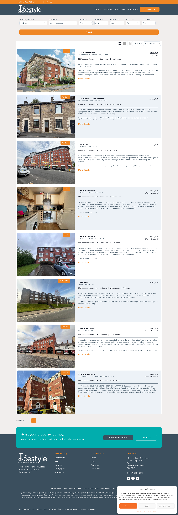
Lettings (58, 465)
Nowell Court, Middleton (87, 284)
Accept (128, 506)
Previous (20, 420)
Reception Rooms (87, 59)
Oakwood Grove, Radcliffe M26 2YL (91, 192)
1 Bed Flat (83, 282)
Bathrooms (117, 59)
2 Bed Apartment (86, 191)
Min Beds (83, 19)
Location (53, 19)
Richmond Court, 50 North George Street (93, 55)
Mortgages (120, 9)
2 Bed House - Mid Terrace (91, 99)
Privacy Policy (151, 511)
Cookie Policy (141, 511)
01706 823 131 (29, 2)
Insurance (59, 472)
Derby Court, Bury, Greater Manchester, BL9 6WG (96, 376)
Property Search (26, 19)
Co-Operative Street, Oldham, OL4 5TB (92, 101)
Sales (57, 461)
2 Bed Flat (83, 145)
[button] (173, 489)
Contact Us (150, 9)
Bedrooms (104, 59)
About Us (95, 465)
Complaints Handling (103, 488)
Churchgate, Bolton (85, 330)
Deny (147, 506)
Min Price (98, 19)
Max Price (114, 19)
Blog (93, 461)
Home (93, 458)
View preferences (165, 506)
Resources (95, 469)
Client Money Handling (72, 488)
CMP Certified (88, 488)
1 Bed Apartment (86, 328)
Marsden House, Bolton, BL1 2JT (89, 146)
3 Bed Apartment (86, 53)
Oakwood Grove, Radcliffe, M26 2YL (91, 238)
